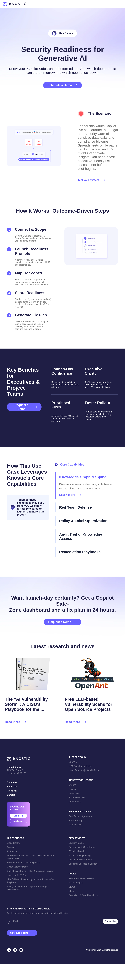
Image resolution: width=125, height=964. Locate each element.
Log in (18, 816)
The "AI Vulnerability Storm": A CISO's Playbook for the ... (26, 704)
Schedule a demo (22, 932)
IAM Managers (76, 882)
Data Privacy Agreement (80, 816)
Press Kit (11, 791)
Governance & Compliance (82, 847)
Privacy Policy (75, 820)
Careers (11, 795)
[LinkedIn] (9, 950)
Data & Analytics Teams (80, 859)
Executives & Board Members (83, 895)
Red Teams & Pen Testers (81, 878)
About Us (12, 786)
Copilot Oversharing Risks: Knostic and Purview (30, 871)
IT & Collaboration (77, 851)
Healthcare (74, 793)
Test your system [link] (88, 180)
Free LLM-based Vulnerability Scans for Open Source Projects (88, 704)
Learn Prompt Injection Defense (84, 770)
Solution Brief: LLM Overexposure (23, 862)
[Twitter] (15, 950)
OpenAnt (73, 762)
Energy (72, 785)
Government (75, 801)
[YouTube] (21, 950)
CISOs (72, 887)
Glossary (11, 847)
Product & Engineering (80, 855)
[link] (14, 4)
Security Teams (76, 843)
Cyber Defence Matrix (17, 867)
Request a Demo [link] (26, 407)
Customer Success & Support (83, 864)
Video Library (13, 843)
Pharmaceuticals (77, 797)
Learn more (70, 494)
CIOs (71, 891)
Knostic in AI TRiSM (16, 875)
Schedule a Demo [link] (62, 85)
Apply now (18, 821)
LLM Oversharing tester (80, 766)
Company (12, 782)
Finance (72, 789)
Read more (15, 722)
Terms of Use (75, 824)
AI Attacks (12, 851)
